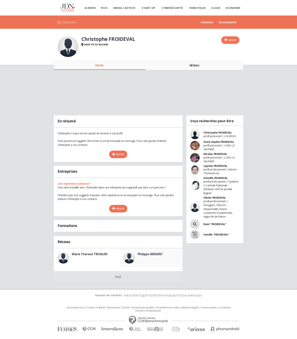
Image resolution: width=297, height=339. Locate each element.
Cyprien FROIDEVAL (215, 166)
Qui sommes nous (75, 307)
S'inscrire (207, 22)
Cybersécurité (172, 8)
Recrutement (113, 307)
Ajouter (232, 40)
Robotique (197, 8)
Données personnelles (143, 307)
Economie (233, 8)
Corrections (225, 307)
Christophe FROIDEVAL (217, 132)
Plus (118, 276)
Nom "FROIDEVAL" (215, 224)
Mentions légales (190, 307)
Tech (103, 8)
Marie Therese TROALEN (89, 254)
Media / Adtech (124, 8)
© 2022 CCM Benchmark (148, 310)
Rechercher (69, 22)
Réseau (194, 65)
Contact (91, 307)
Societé (126, 307)
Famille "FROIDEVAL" (216, 234)
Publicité (101, 307)
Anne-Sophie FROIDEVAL (218, 142)
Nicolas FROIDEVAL (215, 154)
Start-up (148, 8)
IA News (90, 8)
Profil (99, 65)
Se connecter (228, 22)
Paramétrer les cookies (168, 307)
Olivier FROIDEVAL (214, 197)
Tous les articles (209, 307)
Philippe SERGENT (150, 254)
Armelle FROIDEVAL (215, 178)
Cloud (215, 8)
